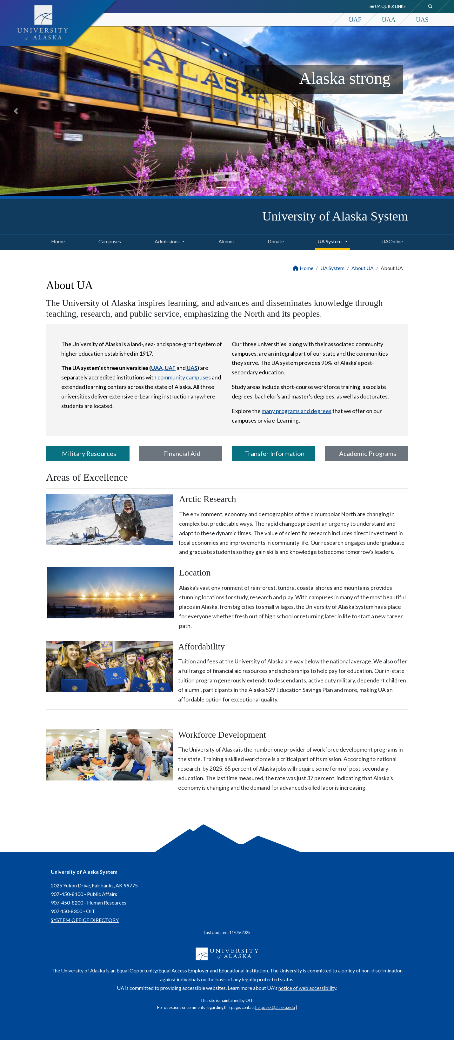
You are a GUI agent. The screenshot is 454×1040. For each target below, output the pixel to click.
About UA (362, 268)
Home (57, 240)
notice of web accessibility (307, 988)
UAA (389, 19)
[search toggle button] (431, 6)
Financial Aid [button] (181, 453)
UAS (422, 19)
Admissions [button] (167, 241)
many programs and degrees (296, 411)
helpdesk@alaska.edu (275, 1007)
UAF (355, 19)
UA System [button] (330, 241)
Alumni (225, 240)
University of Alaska (83, 970)
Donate (274, 240)
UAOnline (391, 240)
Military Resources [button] (87, 453)
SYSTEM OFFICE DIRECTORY (85, 920)
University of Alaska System (335, 216)
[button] (16, 111)
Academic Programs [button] (366, 453)
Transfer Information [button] (273, 453)
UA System (332, 268)
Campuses (108, 240)
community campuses (184, 377)
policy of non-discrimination (372, 970)
